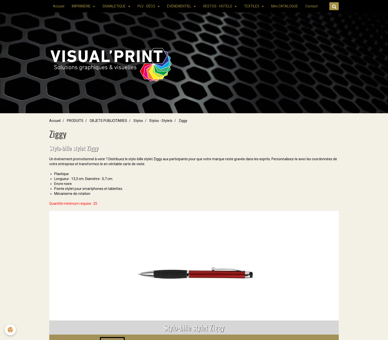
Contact (311, 6)
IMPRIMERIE (81, 6)
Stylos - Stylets (160, 121)
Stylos (138, 121)
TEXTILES (252, 6)
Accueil (58, 6)
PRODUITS (75, 121)
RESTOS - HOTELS (218, 6)
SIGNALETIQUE (114, 6)
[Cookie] (10, 329)
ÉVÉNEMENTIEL (179, 6)
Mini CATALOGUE (284, 6)
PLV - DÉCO (147, 6)
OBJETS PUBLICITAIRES (108, 121)
